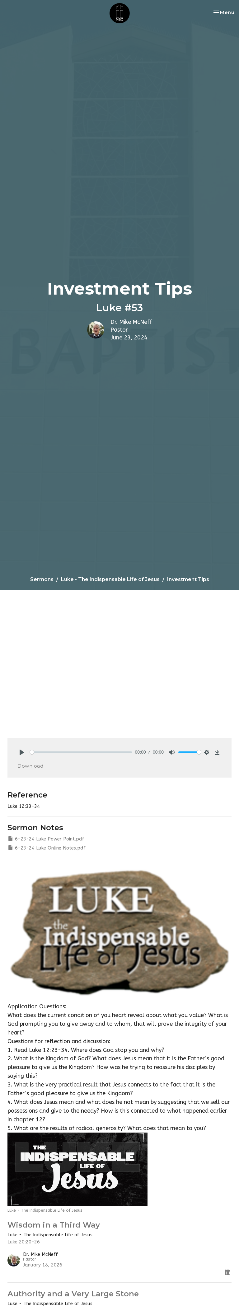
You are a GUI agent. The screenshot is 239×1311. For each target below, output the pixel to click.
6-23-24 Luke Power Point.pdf (45, 838)
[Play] (22, 752)
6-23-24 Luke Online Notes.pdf (46, 848)
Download (30, 766)
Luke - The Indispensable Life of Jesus (110, 579)
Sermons (42, 579)
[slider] (81, 752)
